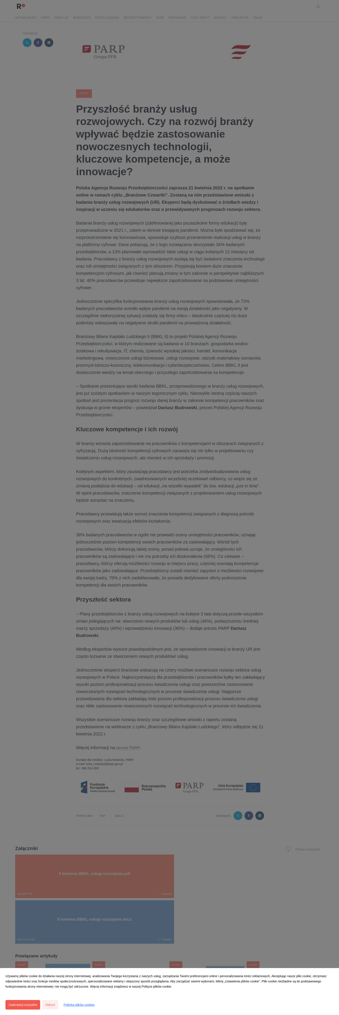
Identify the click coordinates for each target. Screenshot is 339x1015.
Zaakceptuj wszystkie (22, 1005)
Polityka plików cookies (79, 1005)
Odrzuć (50, 1005)
